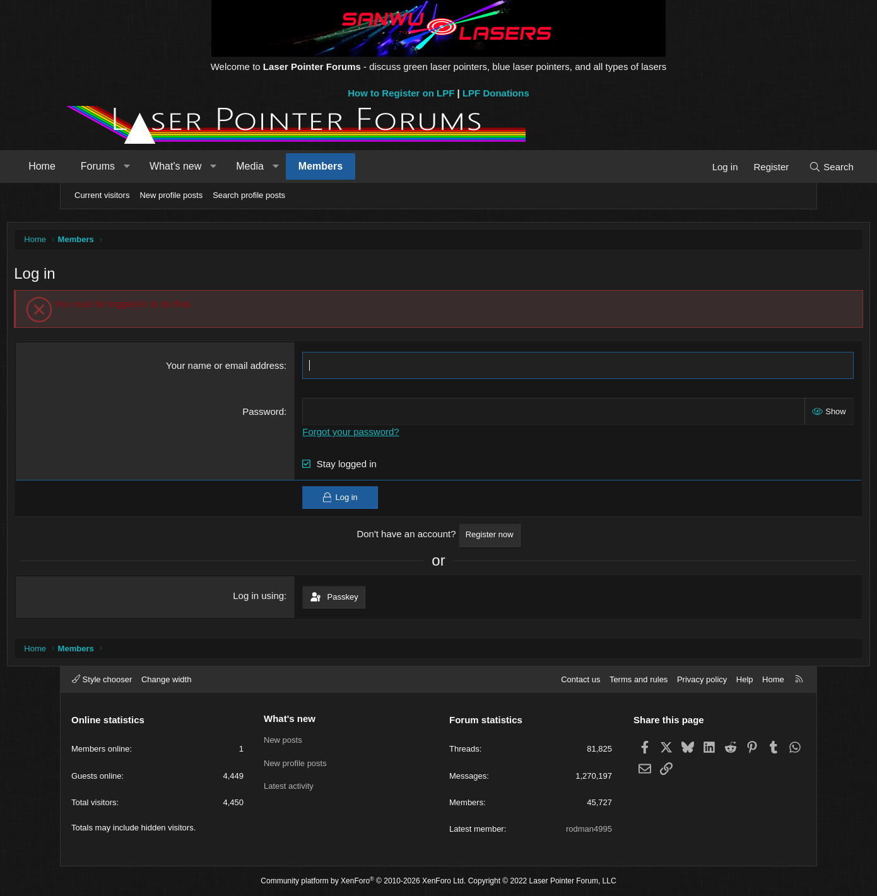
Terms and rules (638, 679)
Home (92, 166)
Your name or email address (244, 368)
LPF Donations (495, 93)
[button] (177, 166)
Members (371, 166)
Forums (148, 166)
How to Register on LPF (401, 93)
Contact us (580, 679)
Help (744, 679)
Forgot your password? (369, 434)
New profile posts (171, 195)
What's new (226, 166)
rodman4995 (589, 829)
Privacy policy (702, 679)
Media (300, 166)
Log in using (277, 598)
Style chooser (102, 679)
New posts (283, 740)
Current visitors (101, 195)
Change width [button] (166, 679)
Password (282, 414)
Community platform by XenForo (363, 880)
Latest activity (289, 786)
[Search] (781, 167)
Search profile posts (249, 195)
